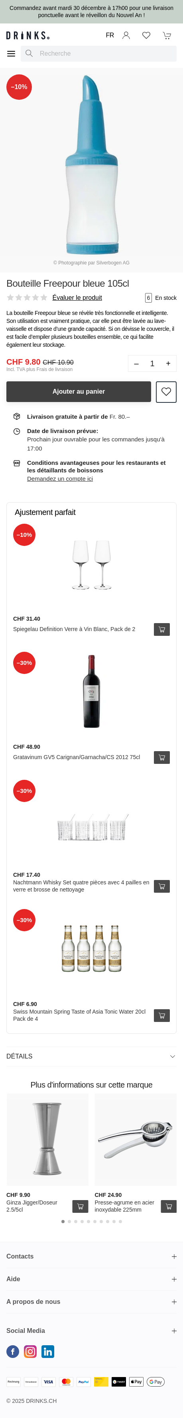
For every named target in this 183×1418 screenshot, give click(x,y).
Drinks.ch (41, 1401)
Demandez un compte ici (60, 478)
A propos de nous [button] (33, 1301)
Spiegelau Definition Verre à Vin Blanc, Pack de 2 (74, 629)
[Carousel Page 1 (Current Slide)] (63, 1221)
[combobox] (99, 54)
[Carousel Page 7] (101, 1221)
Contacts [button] (19, 1256)
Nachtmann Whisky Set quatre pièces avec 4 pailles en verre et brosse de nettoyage (81, 886)
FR (110, 35)
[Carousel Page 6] (94, 1221)
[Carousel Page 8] (107, 1221)
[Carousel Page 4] (82, 1221)
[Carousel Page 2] (69, 1221)
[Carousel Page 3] (75, 1221)
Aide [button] (13, 1279)
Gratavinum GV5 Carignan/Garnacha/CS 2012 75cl (76, 757)
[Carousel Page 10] (120, 1221)
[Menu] (11, 54)
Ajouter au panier (79, 391)
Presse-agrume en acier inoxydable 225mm (124, 1206)
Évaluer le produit (77, 297)
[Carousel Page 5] (88, 1221)
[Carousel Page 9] (114, 1221)
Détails (90, 1056)
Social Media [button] (25, 1330)
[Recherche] (29, 54)
